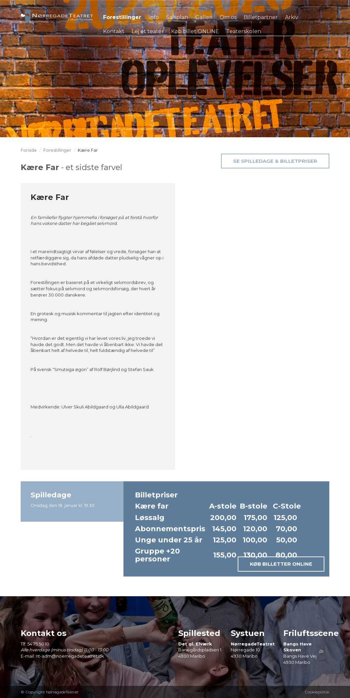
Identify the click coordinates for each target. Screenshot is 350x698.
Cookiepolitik (317, 691)
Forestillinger (57, 150)
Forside (29, 150)
